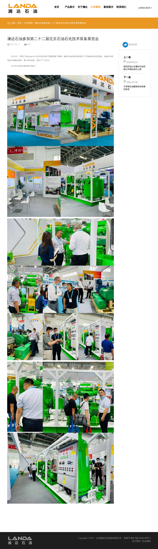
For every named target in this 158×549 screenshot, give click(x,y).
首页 (19, 23)
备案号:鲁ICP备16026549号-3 (137, 538)
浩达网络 (146, 541)
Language (145, 8)
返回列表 (130, 45)
